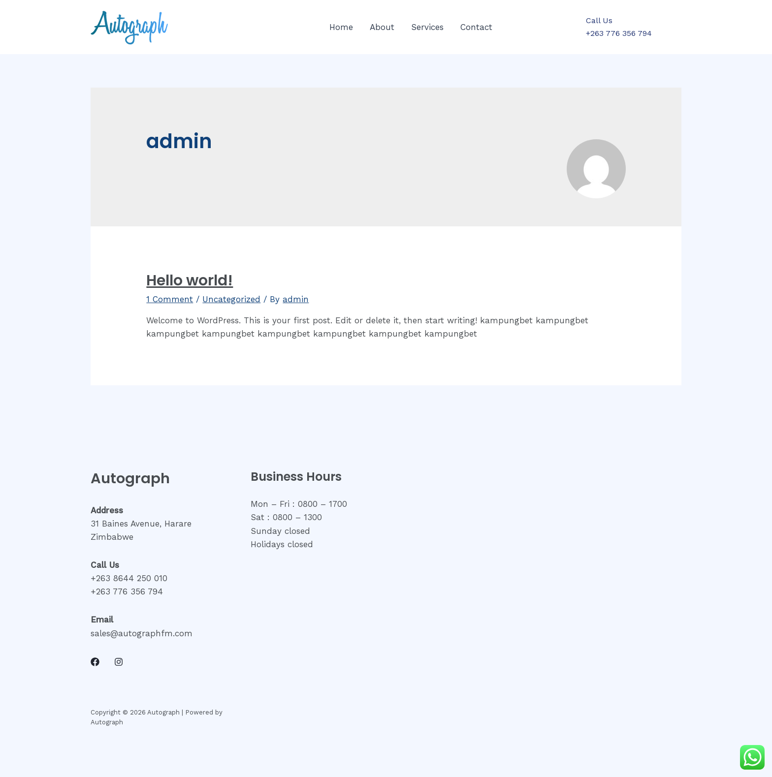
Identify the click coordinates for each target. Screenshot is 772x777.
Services (427, 27)
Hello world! (189, 280)
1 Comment (169, 299)
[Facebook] (95, 661)
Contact (476, 27)
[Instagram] (118, 661)
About (382, 27)
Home (341, 27)
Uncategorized (231, 299)
